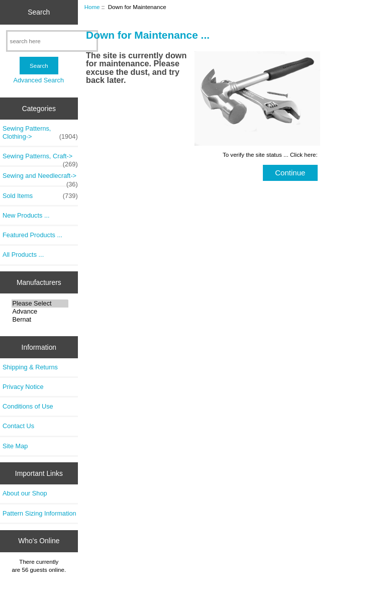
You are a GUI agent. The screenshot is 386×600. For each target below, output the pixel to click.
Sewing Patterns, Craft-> (40, 158)
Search (39, 12)
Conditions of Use (28, 406)
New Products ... (26, 215)
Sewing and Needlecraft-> (40, 178)
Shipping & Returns (30, 367)
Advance (40, 312)
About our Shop (25, 493)
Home (92, 7)
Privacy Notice (23, 386)
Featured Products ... (32, 235)
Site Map (15, 446)
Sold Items (40, 196)
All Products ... (23, 254)
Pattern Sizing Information (39, 513)
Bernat (40, 320)
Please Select (40, 303)
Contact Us (18, 426)
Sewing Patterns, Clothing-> (40, 133)
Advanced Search (38, 80)
